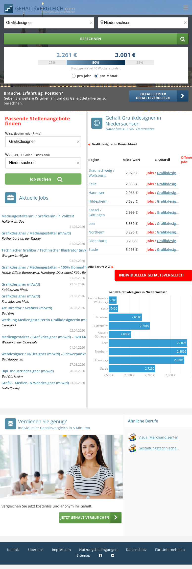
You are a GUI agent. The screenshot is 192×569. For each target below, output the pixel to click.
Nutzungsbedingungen (98, 549)
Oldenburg (98, 240)
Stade (93, 249)
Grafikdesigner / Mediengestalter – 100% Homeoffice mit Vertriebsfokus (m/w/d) (69, 267)
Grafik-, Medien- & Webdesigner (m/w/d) (35, 382)
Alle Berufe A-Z (99, 267)
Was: (23, 133)
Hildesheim (98, 201)
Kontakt (13, 549)
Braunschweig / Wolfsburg (101, 173)
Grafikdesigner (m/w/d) (20, 284)
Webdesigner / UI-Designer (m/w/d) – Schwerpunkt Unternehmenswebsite (63, 354)
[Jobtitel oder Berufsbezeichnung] (49, 22)
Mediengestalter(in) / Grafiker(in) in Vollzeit (37, 216)
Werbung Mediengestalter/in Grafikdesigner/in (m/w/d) (47, 319)
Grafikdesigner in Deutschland (114, 144)
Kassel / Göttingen (97, 212)
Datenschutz (136, 549)
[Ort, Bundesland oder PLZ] (143, 22)
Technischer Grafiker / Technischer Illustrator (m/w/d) (46, 250)
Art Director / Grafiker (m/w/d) (26, 308)
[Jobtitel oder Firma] (43, 141)
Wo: (27, 154)
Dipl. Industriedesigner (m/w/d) (27, 371)
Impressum (61, 549)
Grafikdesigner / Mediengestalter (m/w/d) (36, 233)
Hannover (97, 192)
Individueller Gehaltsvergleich (151, 275)
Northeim (96, 232)
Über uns (36, 549)
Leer (92, 223)
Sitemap (83, 555)
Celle (93, 184)
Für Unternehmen (170, 549)
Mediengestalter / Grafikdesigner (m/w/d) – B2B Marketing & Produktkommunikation (72, 337)
